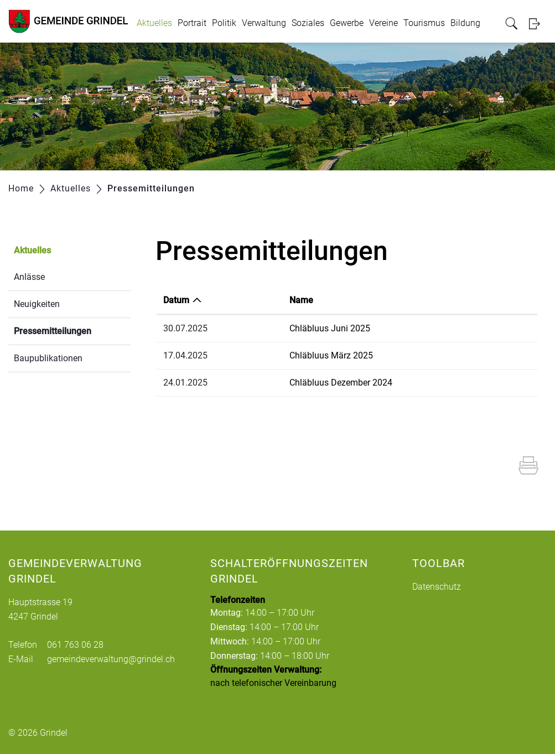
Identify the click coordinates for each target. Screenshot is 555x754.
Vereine (383, 23)
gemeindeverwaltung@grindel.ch (111, 659)
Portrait (192, 23)
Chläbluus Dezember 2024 (340, 382)
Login (538, 23)
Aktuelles (154, 23)
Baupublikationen (48, 358)
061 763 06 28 (75, 644)
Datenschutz (436, 586)
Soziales (308, 23)
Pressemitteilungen (72, 330)
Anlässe (29, 277)
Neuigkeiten (37, 304)
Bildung (465, 23)
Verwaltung (264, 23)
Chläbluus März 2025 (331, 355)
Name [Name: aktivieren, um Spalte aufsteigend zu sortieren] (301, 300)
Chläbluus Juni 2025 (329, 328)
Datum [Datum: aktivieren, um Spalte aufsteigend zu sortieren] (176, 300)
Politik (224, 23)
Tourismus (424, 23)
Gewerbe (347, 23)
